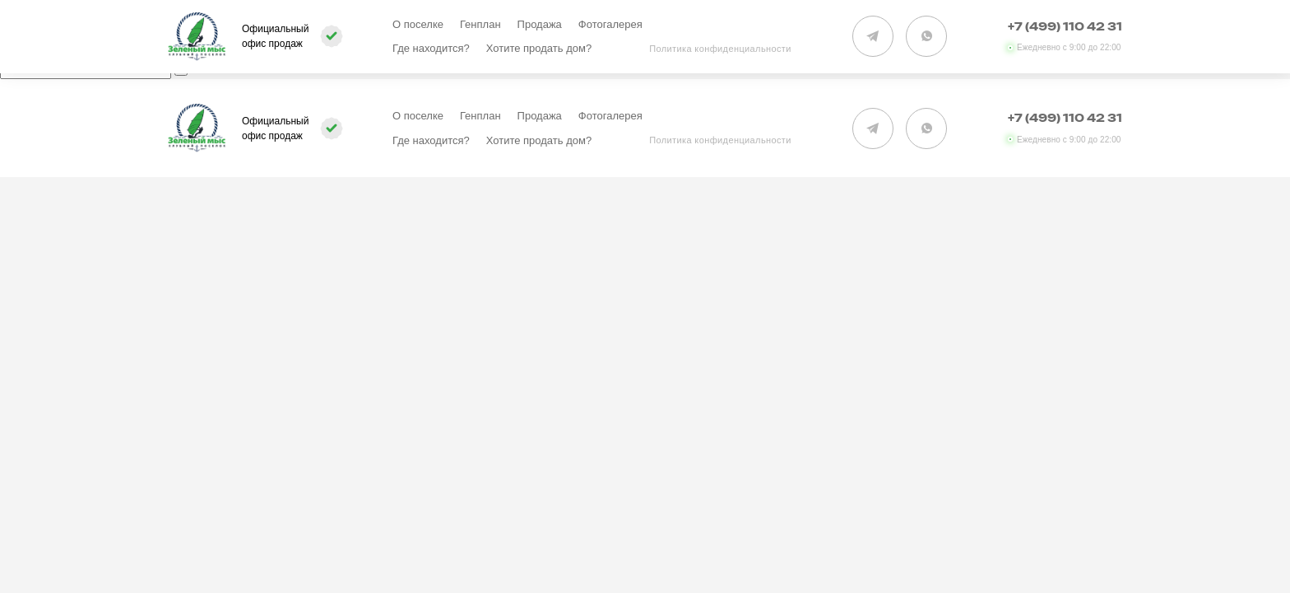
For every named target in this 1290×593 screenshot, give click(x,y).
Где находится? (431, 48)
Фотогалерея (610, 24)
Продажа (539, 24)
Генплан (480, 24)
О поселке (417, 24)
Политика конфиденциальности (720, 49)
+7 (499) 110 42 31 (1065, 27)
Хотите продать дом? (539, 48)
